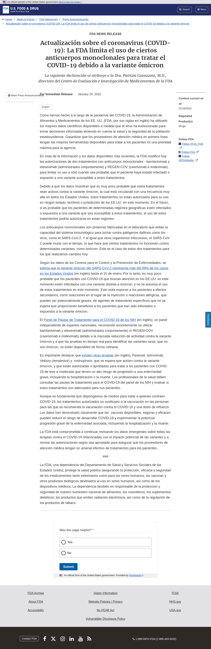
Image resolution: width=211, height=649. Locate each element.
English (45, 107)
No (69, 553)
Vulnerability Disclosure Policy (105, 618)
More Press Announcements (26, 95)
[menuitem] (191, 104)
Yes (70, 542)
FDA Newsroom (48, 19)
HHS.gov (175, 601)
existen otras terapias (98, 355)
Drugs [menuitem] (182, 126)
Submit (68, 566)
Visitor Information (106, 593)
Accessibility (36, 610)
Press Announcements (75, 19)
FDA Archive (36, 593)
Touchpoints (135, 575)
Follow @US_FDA (192, 143)
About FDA (36, 601)
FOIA (175, 593)
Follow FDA (188, 152)
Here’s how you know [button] (70, 2)
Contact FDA (29, 638)
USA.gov (175, 610)
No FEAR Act (105, 610)
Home (8, 19)
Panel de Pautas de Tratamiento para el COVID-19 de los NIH (90, 320)
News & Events (26, 19)
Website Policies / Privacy (106, 601)
